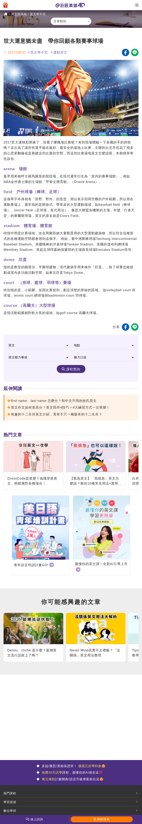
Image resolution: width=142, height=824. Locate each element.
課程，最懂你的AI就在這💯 (72, 772)
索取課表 (103, 819)
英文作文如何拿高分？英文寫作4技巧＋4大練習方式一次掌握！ (60, 407)
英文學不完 (38, 14)
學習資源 (10, 802)
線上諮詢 (37, 819)
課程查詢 (73, 369)
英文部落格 (19, 14)
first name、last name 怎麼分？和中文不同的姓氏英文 (54, 401)
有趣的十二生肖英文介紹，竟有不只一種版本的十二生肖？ (56, 414)
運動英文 (60, 52)
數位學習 (10, 810)
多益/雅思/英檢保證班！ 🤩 (73, 766)
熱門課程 (10, 793)
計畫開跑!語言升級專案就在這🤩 (72, 779)
